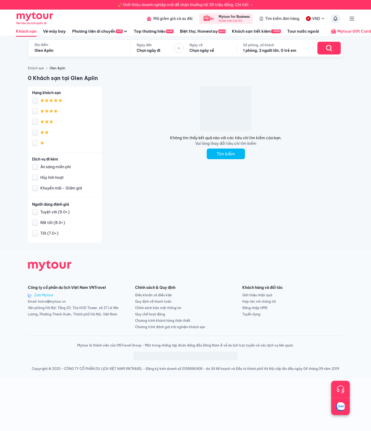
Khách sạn (26, 33)
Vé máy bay (54, 31)
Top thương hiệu (154, 31)
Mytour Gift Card (348, 31)
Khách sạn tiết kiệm (256, 31)
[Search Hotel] (329, 48)
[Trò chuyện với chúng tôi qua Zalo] (340, 406)
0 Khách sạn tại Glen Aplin (63, 78)
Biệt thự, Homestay (203, 31)
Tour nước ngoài (303, 31)
